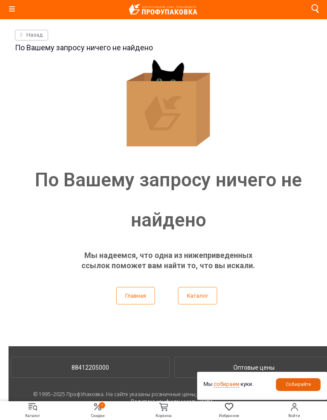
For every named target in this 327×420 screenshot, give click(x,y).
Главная (135, 296)
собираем (226, 384)
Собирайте (298, 384)
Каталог (197, 296)
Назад (31, 35)
